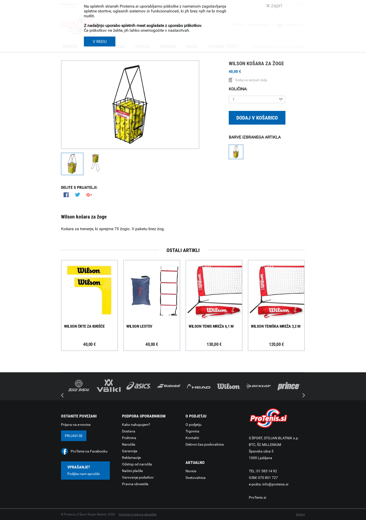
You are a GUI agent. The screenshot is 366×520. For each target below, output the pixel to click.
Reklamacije (131, 458)
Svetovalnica (196, 478)
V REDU (99, 41)
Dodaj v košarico (257, 118)
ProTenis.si (257, 497)
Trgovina (192, 431)
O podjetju (194, 425)
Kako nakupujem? (136, 425)
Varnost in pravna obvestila (138, 514)
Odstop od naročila (137, 464)
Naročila (128, 444)
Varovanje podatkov (138, 477)
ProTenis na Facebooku (89, 451)
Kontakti (192, 438)
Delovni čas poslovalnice (205, 444)
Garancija (129, 451)
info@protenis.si (275, 484)
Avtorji (300, 514)
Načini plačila (132, 471)
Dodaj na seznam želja (248, 80)
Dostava (128, 431)
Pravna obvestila (135, 484)
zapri (274, 6)
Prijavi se (74, 436)
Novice (191, 471)
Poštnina (129, 438)
